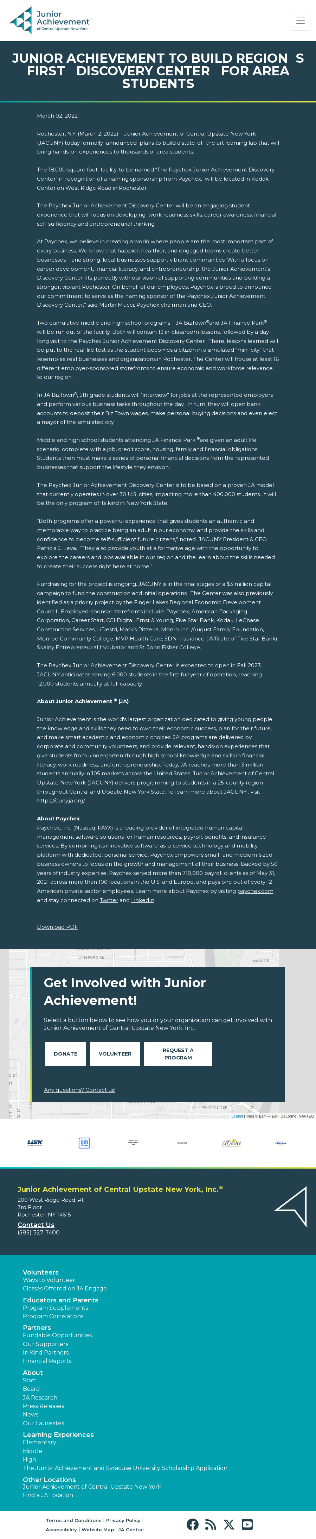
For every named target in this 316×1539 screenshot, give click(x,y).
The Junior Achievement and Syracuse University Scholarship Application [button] (125, 1468)
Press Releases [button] (43, 1406)
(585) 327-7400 (39, 1232)
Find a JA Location (48, 1495)
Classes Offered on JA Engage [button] (65, 1288)
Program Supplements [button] (55, 1308)
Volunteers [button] (41, 1272)
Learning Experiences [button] (58, 1435)
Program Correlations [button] (53, 1316)
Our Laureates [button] (43, 1423)
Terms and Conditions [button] (74, 1520)
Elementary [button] (39, 1442)
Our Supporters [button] (45, 1344)
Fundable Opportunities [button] (57, 1335)
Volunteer (115, 1054)
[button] (194, 1524)
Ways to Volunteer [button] (49, 1280)
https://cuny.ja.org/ (61, 800)
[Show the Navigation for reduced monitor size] (300, 21)
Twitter (109, 900)
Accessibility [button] (61, 1529)
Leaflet (237, 1116)
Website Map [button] (98, 1529)
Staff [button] (29, 1380)
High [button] (29, 1459)
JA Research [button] (40, 1397)
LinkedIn (142, 900)
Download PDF (57, 927)
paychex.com (255, 891)
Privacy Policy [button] (123, 1520)
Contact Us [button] (36, 1225)
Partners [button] (37, 1328)
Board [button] (31, 1388)
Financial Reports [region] (47, 1361)
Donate (65, 1054)
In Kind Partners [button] (46, 1352)
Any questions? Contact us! (79, 1090)
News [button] (30, 1414)
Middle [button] (32, 1451)
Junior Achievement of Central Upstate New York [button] (92, 1486)
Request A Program (178, 1054)
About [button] (33, 1373)
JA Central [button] (131, 1529)
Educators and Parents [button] (60, 1300)
